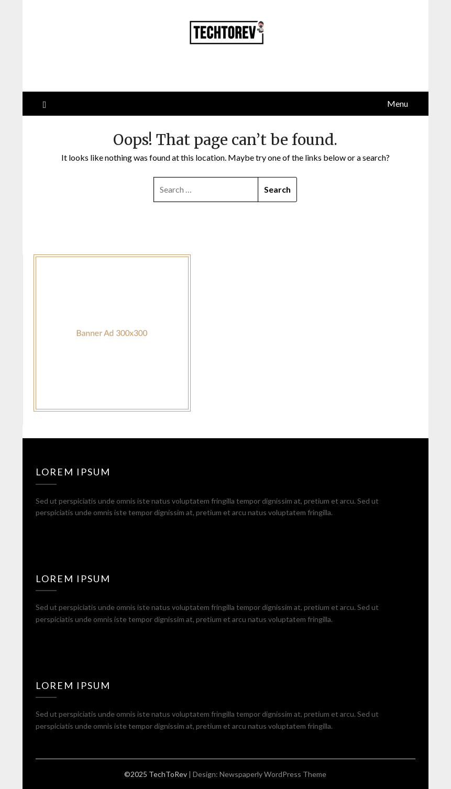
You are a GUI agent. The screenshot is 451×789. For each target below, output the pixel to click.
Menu (397, 103)
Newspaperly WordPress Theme (272, 774)
